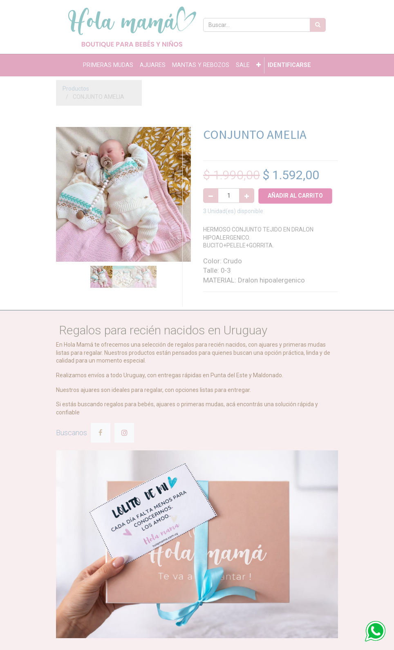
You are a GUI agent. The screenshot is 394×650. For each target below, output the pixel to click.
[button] (258, 65)
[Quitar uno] (210, 195)
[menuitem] (108, 65)
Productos (76, 88)
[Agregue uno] (246, 195)
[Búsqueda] (318, 25)
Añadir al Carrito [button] (295, 195)
